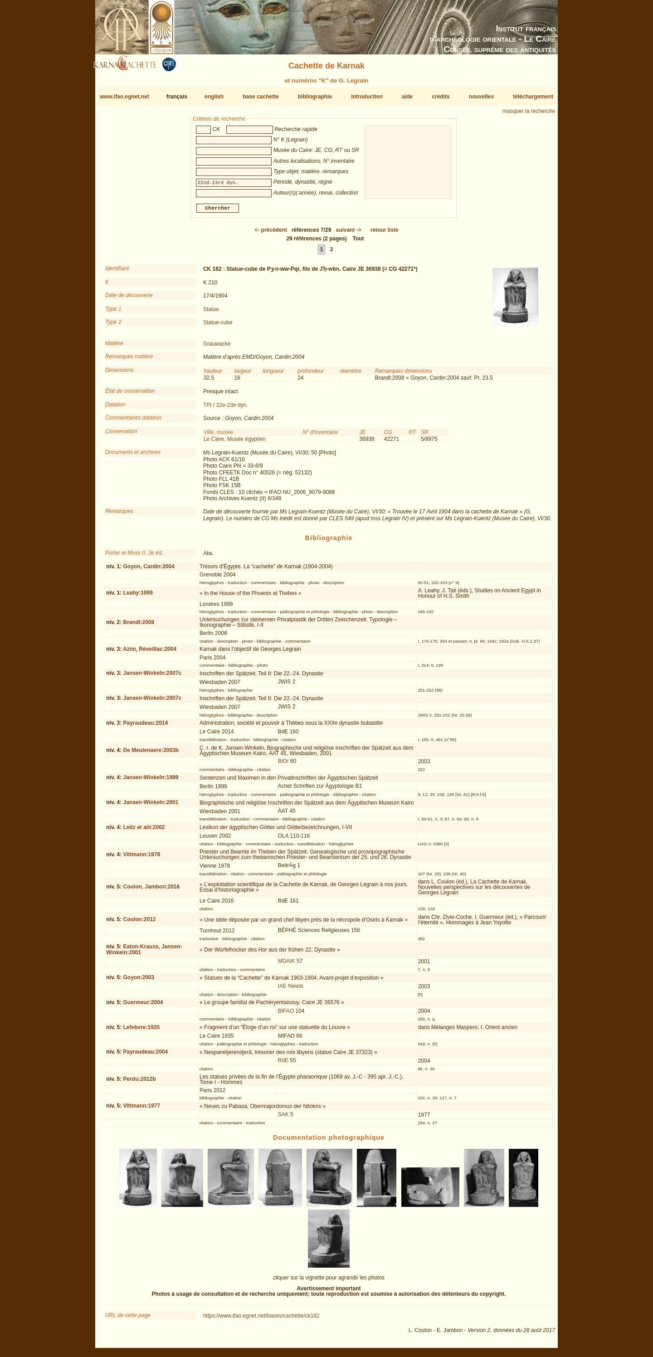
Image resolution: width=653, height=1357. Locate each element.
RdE (283, 1064)
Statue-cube (218, 326)
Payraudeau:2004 (145, 1055)
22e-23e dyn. (232, 408)
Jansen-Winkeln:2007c (152, 677)
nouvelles (481, 96)
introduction (367, 96)
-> (348, 233)
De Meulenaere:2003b (151, 754)
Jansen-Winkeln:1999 (150, 781)
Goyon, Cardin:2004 (148, 569)
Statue (211, 312)
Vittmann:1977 (141, 1109)
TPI (207, 408)
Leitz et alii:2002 (144, 831)
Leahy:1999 (137, 596)
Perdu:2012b (139, 1082)
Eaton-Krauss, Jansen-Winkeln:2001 (144, 953)
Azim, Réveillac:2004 (149, 652)
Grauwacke (217, 347)
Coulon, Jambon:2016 (151, 890)
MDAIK (286, 965)
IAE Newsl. (291, 989)
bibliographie (315, 96)
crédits (440, 96)
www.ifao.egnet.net (124, 96)
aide (407, 96)
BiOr (283, 764)
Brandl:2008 (138, 626)
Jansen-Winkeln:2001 (150, 806)
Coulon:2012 (139, 923)
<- (270, 233)
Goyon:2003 (138, 981)
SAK (283, 1118)
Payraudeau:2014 (145, 726)
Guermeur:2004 (143, 1006)
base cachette (260, 96)
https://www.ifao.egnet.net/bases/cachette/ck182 (261, 1319)
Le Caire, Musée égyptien (235, 442)
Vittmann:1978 (141, 858)
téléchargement (533, 96)
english (214, 96)
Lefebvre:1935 (141, 1030)
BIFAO (286, 1014)
